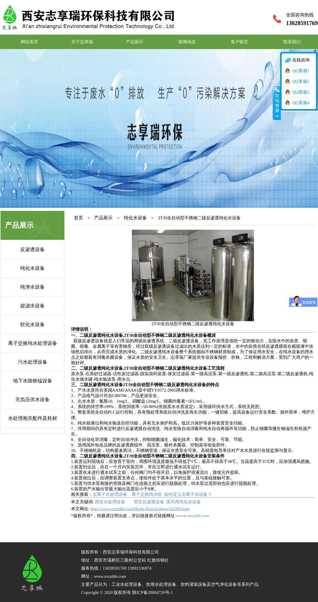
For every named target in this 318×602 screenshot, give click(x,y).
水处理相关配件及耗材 (32, 418)
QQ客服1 (300, 70)
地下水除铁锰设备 (32, 381)
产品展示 (134, 42)
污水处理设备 (32, 362)
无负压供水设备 (32, 399)
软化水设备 (32, 324)
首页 (78, 217)
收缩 (277, 103)
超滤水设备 (32, 306)
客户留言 (239, 42)
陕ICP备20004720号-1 (152, 592)
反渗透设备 (32, 249)
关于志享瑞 (82, 42)
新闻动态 (187, 42)
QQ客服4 (300, 102)
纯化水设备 (32, 268)
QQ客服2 (300, 81)
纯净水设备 (32, 287)
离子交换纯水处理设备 (32, 343)
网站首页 (29, 42)
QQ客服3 (300, 92)
